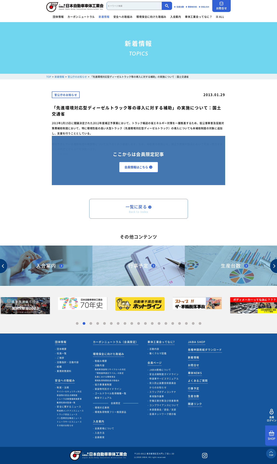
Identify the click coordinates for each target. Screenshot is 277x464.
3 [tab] (90, 323)
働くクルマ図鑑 (157, 353)
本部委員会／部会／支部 (162, 409)
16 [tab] (179, 323)
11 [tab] (145, 323)
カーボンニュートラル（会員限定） (115, 342)
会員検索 (100, 437)
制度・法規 (63, 387)
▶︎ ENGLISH (204, 6)
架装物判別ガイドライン (108, 389)
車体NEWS (195, 373)
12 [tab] (152, 323)
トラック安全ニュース (67, 414)
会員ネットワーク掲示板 (162, 414)
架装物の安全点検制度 (67, 395)
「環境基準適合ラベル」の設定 (109, 373)
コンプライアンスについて (164, 405)
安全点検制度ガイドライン (164, 374)
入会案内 (175, 16)
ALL (220, 16)
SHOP (272, 436)
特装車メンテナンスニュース (70, 410)
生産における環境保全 (105, 376)
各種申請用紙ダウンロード (205, 349)
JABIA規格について (160, 369)
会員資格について (104, 428)
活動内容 (100, 365)
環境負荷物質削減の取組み (107, 380)
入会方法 (100, 433)
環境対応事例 (102, 407)
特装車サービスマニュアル (164, 378)
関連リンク (195, 404)
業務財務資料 (64, 371)
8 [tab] (125, 323)
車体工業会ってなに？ (198, 16)
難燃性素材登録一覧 (66, 402)
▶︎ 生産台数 (179, 6)
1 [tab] (77, 323)
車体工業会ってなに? (161, 342)
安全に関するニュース (69, 406)
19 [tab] (200, 323)
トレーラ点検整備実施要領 (69, 398)
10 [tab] (138, 323)
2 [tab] (84, 323)
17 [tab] (186, 323)
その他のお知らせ (65, 425)
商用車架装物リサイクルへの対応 (110, 369)
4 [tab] (97, 323)
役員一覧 (62, 353)
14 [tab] (165, 323)
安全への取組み (123, 16)
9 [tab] (131, 323)
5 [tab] (104, 323)
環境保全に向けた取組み (151, 16)
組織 (59, 366)
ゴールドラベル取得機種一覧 (111, 393)
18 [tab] (193, 323)
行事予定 (193, 388)
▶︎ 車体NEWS (191, 6)
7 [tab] (118, 323)
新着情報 (104, 16)
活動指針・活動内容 (68, 362)
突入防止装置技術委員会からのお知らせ (162, 385)
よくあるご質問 (198, 380)
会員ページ (155, 362)
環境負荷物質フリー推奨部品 (111, 412)
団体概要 (62, 349)
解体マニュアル (103, 397)
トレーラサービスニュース (69, 421)
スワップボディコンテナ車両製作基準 (162, 394)
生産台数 (193, 396)
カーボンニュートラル (81, 16)
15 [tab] (172, 323)
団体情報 (58, 16)
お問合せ (221, 6)
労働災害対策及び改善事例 (164, 400)
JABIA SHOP (196, 342)
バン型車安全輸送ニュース (69, 418)
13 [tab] (159, 323)
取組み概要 (101, 361)
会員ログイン (271, 415)
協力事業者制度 (103, 384)
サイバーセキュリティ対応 (69, 391)
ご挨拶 (60, 357)
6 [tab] (111, 323)
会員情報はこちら (138, 167)
